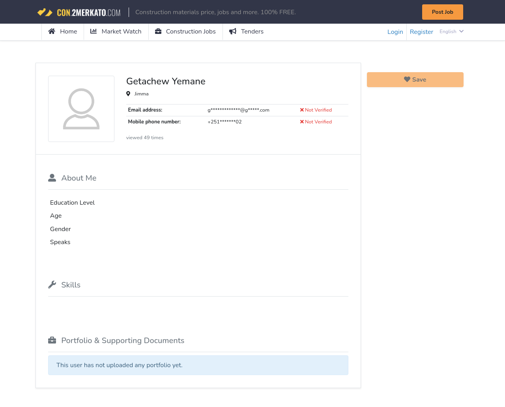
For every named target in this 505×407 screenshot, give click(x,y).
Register (422, 32)
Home (62, 31)
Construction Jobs (185, 31)
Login (395, 32)
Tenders (246, 31)
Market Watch (115, 31)
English (452, 31)
